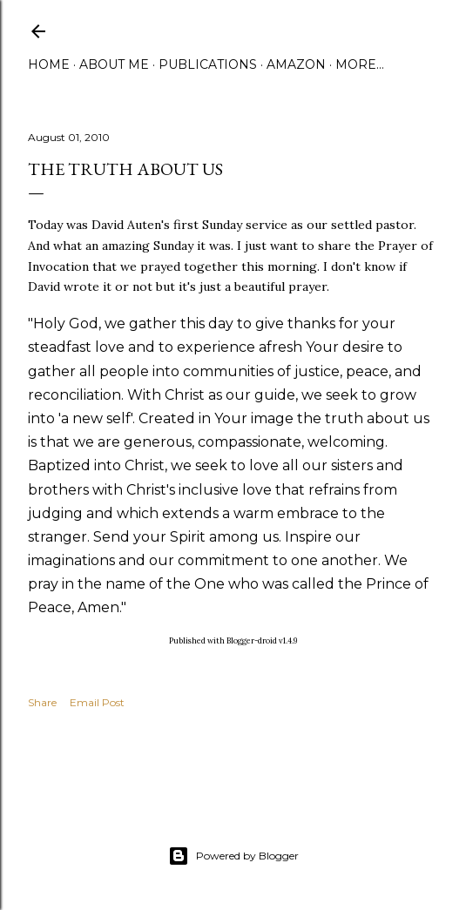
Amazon (296, 64)
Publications (208, 64)
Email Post (97, 702)
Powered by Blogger (233, 856)
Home (49, 64)
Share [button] (42, 702)
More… (359, 64)
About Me (114, 64)
